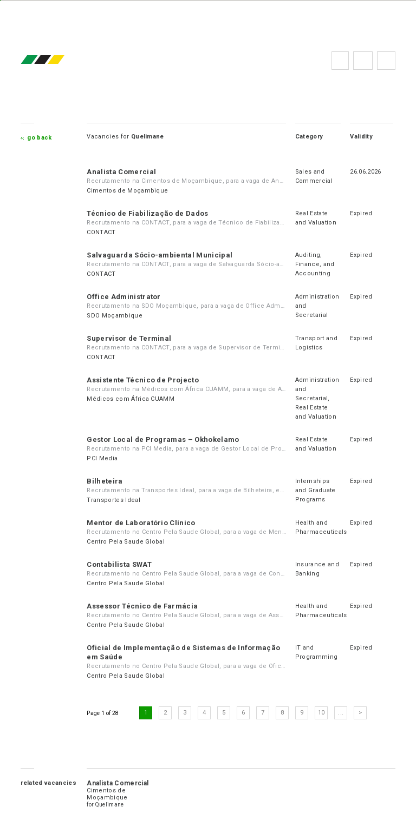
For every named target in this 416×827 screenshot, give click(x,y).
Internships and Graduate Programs (315, 490)
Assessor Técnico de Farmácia (142, 606)
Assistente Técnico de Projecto (143, 380)
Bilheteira (104, 481)
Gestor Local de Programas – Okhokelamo (163, 439)
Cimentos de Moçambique (127, 190)
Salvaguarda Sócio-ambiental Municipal (159, 255)
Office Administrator (123, 297)
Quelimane (109, 805)
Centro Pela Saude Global (126, 541)
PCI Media (102, 458)
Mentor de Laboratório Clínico (141, 523)
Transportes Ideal (113, 500)
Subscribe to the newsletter (386, 60)
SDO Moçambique (114, 315)
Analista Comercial (121, 172)
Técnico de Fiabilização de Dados (147, 213)
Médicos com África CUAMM (130, 398)
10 (321, 712)
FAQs (363, 60)
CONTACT (101, 232)
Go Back (39, 137)
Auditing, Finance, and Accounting (315, 264)
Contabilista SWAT (119, 564)
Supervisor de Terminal (129, 338)
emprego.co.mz (58, 60)
